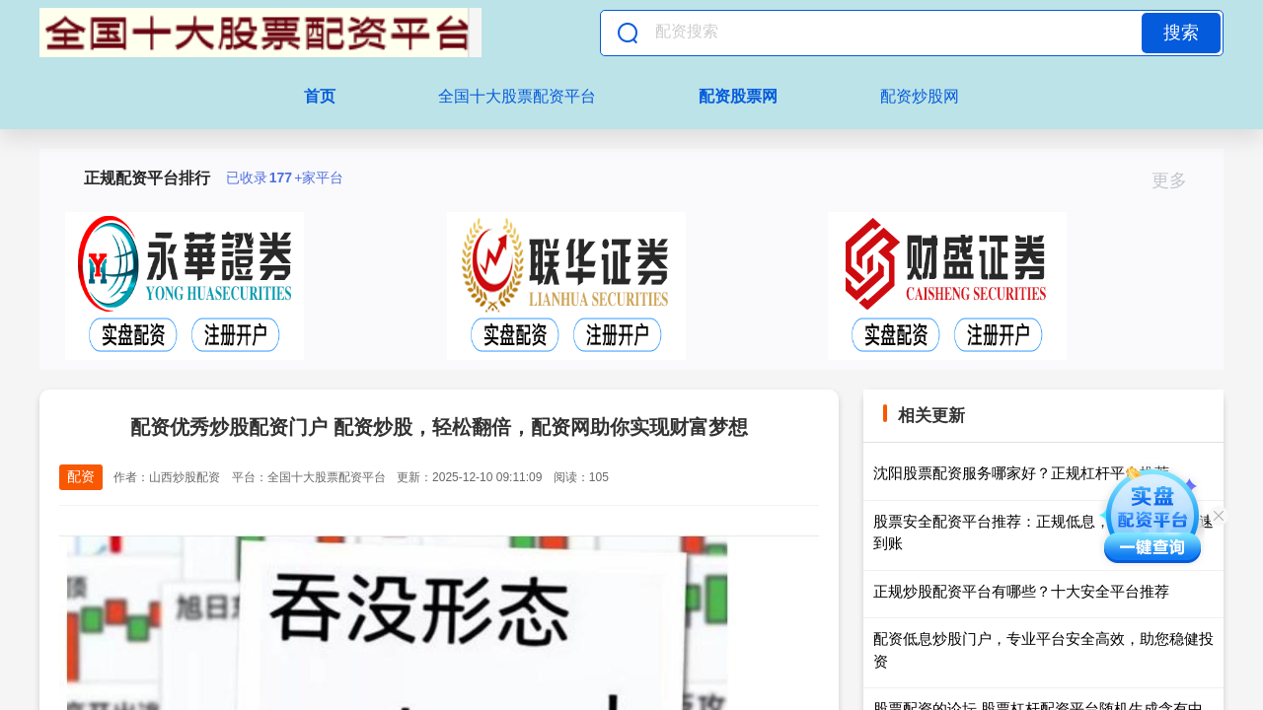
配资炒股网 (919, 96)
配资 (81, 476)
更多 (1178, 180)
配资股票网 (738, 96)
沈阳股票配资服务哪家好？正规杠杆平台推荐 (1021, 472)
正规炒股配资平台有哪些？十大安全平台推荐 (1021, 591)
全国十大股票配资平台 (517, 96)
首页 (319, 96)
